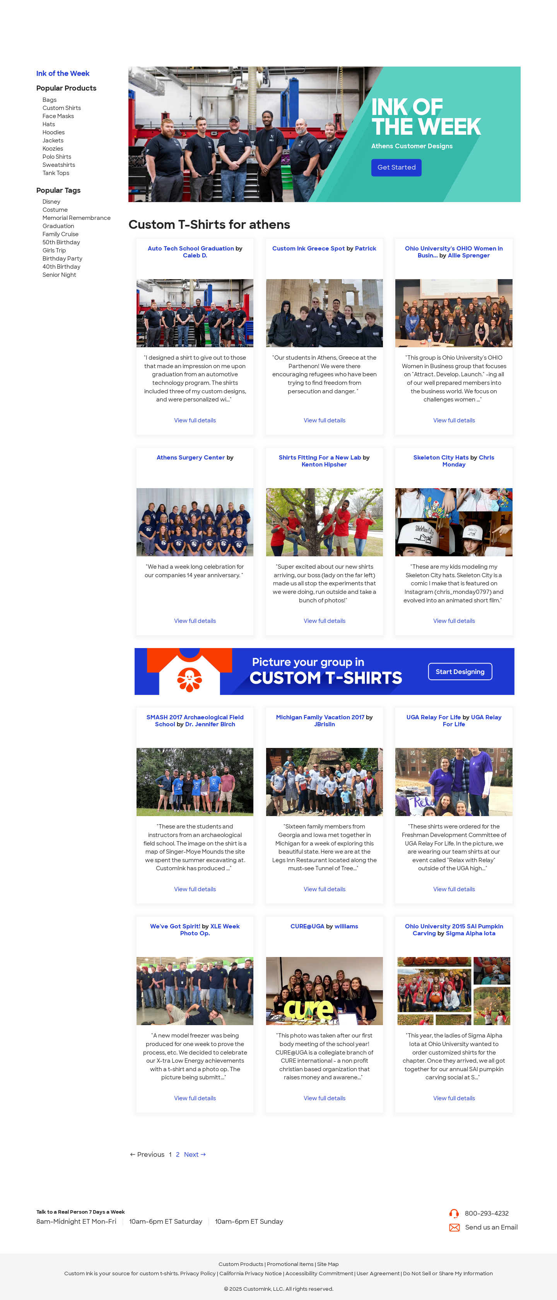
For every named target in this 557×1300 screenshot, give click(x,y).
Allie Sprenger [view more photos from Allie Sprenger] (469, 255)
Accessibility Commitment (319, 1273)
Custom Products (241, 1264)
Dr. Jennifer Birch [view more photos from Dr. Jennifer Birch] (210, 724)
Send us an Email (491, 1227)
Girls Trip (54, 250)
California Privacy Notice (250, 1273)
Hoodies (54, 132)
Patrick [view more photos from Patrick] (365, 248)
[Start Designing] (324, 671)
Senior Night (59, 274)
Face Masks (58, 116)
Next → (195, 1155)
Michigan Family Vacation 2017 (320, 717)
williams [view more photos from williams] (346, 926)
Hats (49, 124)
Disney (51, 201)
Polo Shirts (57, 156)
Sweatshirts (59, 164)
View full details (195, 420)
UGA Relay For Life (434, 717)
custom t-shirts (159, 1273)
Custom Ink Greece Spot (308, 248)
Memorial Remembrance (77, 217)
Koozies (53, 148)
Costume (55, 209)
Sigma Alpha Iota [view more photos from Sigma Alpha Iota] (470, 933)
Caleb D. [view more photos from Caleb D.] (195, 255)
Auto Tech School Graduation (191, 248)
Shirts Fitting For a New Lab (320, 457)
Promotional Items (290, 1264)
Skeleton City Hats (441, 457)
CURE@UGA (307, 926)
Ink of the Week (63, 73)
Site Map (328, 1264)
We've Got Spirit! (175, 926)
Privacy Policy (198, 1273)
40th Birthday (61, 266)
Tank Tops (56, 173)
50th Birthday (61, 242)
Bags (49, 99)
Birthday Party (62, 258)
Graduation (58, 226)
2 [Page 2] (177, 1155)
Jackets (53, 140)
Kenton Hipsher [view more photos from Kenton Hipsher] (324, 464)
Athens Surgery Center (191, 457)
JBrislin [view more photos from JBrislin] (324, 724)
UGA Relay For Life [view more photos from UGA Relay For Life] (472, 720)
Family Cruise (61, 234)
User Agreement (378, 1273)
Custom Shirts (62, 108)
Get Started (397, 167)
